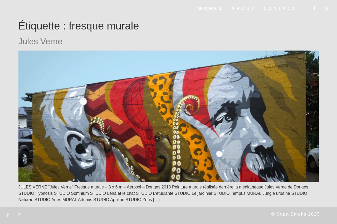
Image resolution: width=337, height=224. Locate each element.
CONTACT (280, 8)
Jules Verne (40, 41)
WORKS (210, 8)
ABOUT (243, 8)
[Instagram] (326, 9)
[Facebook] (314, 9)
